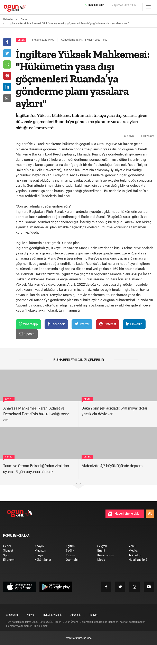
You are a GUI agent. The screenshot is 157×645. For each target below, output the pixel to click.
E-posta (27, 334)
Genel (21, 40)
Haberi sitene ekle (123, 514)
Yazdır (129, 136)
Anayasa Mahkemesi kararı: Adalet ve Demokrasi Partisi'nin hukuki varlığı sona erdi (36, 414)
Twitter (82, 324)
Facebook (56, 324)
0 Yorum (147, 136)
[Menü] (148, 7)
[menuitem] (15, 546)
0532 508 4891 (95, 5)
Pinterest (107, 324)
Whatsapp (28, 324)
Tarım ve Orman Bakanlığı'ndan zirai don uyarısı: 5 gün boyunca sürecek (36, 468)
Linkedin (134, 324)
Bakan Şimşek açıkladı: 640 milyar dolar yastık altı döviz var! (114, 411)
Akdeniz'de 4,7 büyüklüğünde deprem (112, 465)
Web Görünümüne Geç (78, 637)
